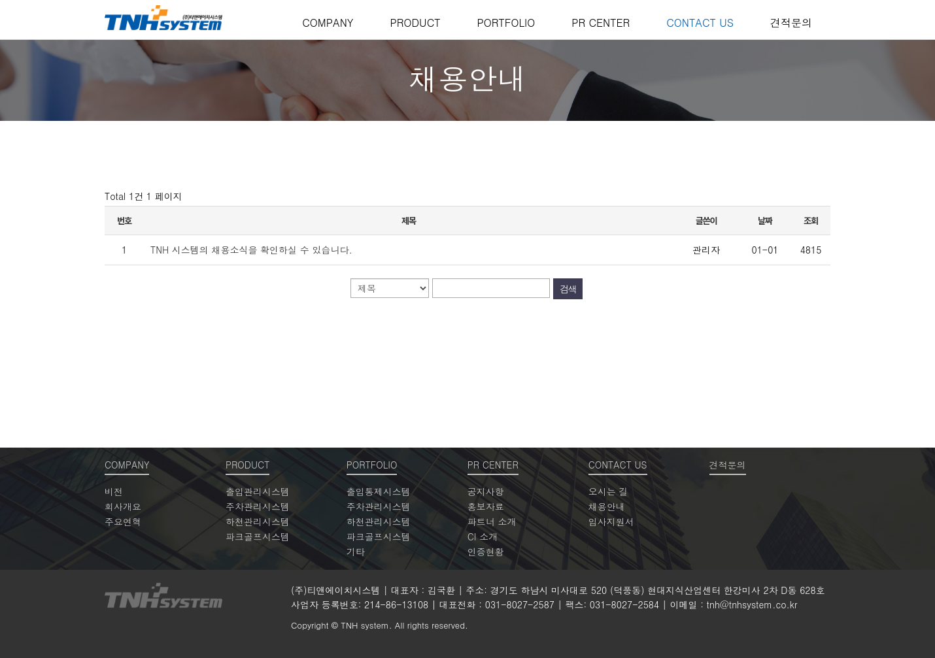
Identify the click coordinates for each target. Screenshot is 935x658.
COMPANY (327, 22)
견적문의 (791, 22)
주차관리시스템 (258, 506)
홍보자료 (486, 506)
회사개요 (123, 506)
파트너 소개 (492, 521)
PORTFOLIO (506, 22)
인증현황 (486, 551)
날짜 (765, 220)
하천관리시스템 (258, 521)
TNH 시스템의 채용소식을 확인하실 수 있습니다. (251, 249)
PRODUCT (415, 22)
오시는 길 (608, 491)
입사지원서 (611, 521)
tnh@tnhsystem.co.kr (752, 604)
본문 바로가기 (0, 0)
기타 (356, 551)
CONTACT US (700, 22)
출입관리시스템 (258, 491)
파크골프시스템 (258, 536)
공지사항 (486, 491)
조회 (811, 220)
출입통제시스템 (379, 491)
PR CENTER (600, 22)
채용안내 (606, 506)
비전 (114, 491)
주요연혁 (123, 521)
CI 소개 (483, 536)
